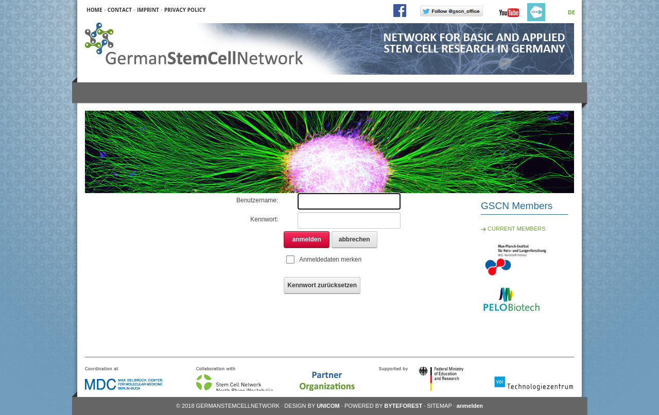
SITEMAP (439, 406)
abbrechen (354, 239)
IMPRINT (148, 9)
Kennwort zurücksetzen (322, 285)
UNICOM (328, 406)
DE (571, 12)
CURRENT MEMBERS (513, 229)
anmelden (306, 239)
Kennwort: (264, 219)
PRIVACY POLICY (185, 9)
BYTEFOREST (403, 406)
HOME (94, 9)
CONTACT (120, 9)
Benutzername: (257, 200)
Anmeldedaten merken (330, 259)
